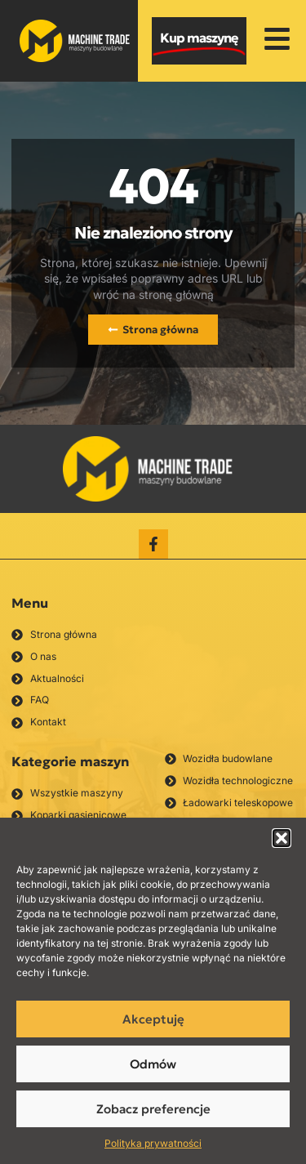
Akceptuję (153, 1019)
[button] (281, 838)
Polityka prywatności (153, 1143)
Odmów (153, 1064)
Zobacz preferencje (153, 1109)
